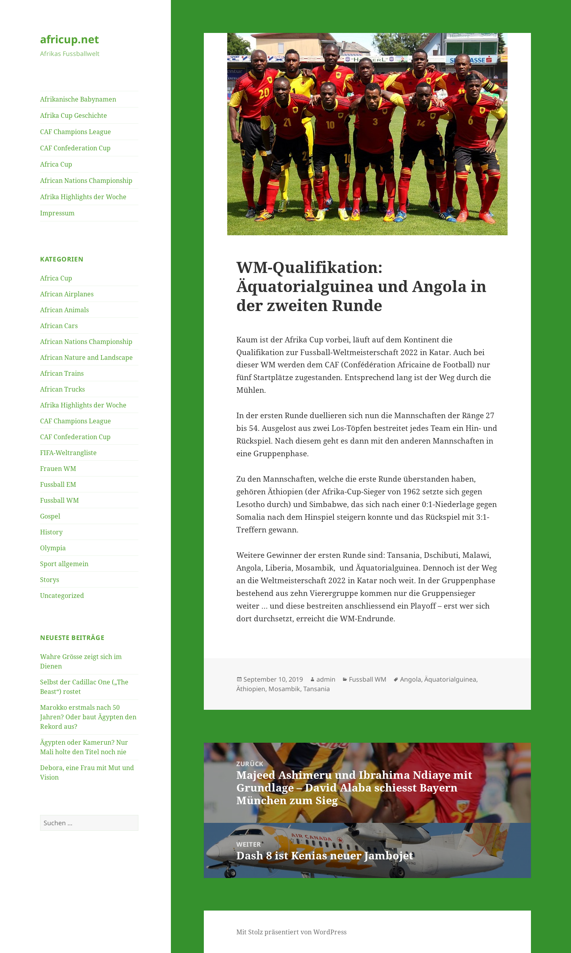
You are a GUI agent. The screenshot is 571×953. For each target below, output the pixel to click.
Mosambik (284, 688)
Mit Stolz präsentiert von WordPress (291, 932)
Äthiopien (250, 688)
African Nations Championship (86, 180)
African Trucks (62, 389)
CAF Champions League (75, 131)
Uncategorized (62, 595)
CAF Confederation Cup (75, 148)
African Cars (59, 325)
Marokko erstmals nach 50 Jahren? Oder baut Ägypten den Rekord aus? (88, 717)
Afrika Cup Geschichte (73, 115)
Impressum (57, 213)
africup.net (69, 39)
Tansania (316, 688)
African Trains (62, 373)
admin (325, 679)
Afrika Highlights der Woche (83, 196)
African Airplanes (67, 294)
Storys (49, 579)
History (51, 532)
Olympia (53, 548)
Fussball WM (59, 500)
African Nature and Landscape (86, 357)
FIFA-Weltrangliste (68, 452)
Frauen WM (58, 468)
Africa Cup (56, 164)
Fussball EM (58, 484)
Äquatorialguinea (450, 679)
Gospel (50, 516)
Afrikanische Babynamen (78, 99)
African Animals (64, 309)
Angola (410, 679)
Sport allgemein (64, 563)
